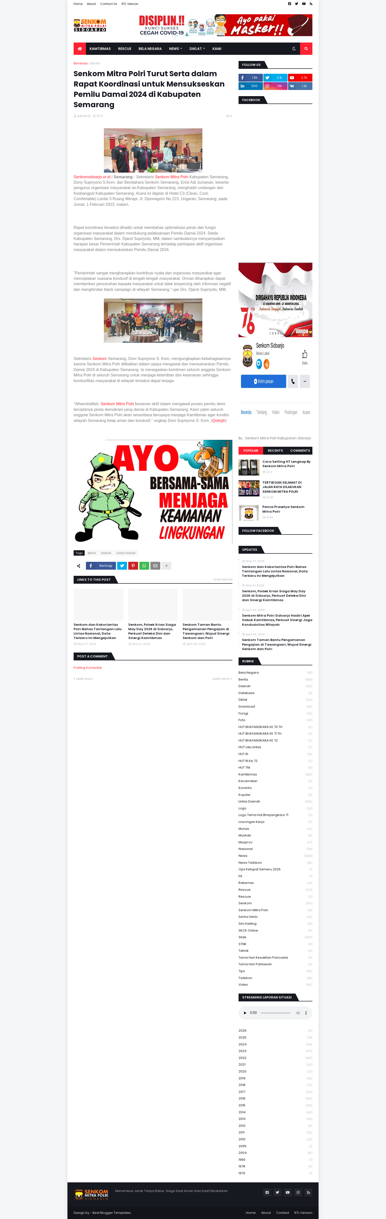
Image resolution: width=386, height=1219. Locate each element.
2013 (275, 1119)
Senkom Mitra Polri (171, 177)
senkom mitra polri (275, 910)
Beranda (81, 63)
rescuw (275, 896)
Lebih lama (221, 678)
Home (78, 4)
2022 (275, 1058)
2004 (275, 1153)
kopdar (275, 795)
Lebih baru (84, 678)
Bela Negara (275, 672)
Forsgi (275, 713)
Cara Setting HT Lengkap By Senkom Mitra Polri (286, 464)
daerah (106, 553)
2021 (275, 1064)
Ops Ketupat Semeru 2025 (275, 869)
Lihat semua (223, 579)
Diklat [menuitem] (196, 48)
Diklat (275, 699)
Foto (275, 720)
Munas (275, 829)
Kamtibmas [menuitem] (100, 48)
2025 (275, 1037)
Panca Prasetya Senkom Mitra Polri (283, 509)
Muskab (275, 835)
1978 (275, 1166)
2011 (275, 1132)
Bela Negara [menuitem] (150, 48)
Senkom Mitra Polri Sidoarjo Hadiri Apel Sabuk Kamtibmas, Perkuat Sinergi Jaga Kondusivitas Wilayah (277, 620)
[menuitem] (80, 49)
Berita (95, 63)
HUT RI (275, 754)
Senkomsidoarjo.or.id (92, 177)
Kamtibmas (275, 774)
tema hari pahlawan (275, 964)
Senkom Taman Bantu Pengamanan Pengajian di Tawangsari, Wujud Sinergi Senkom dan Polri (206, 631)
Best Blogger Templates (112, 1212)
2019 (275, 1078)
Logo (275, 808)
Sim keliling (275, 923)
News (275, 856)
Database (275, 693)
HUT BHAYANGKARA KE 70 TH (275, 727)
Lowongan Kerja (275, 822)
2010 (275, 1139)
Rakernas (275, 883)
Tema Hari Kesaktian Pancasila (275, 957)
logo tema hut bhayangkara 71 (275, 815)
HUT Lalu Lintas (275, 747)
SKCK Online (275, 930)
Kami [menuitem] (216, 48)
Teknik (275, 950)
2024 (275, 1044)
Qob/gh (218, 420)
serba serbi (275, 917)
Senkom (99, 359)
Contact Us (108, 4)
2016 (275, 1098)
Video (275, 984)
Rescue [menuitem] (124, 48)
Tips (275, 971)
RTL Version (130, 4)
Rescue (275, 889)
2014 (275, 1112)
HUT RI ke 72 (275, 761)
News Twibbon (275, 862)
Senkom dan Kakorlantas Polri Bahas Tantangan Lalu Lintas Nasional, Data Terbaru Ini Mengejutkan (98, 631)
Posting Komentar (88, 667)
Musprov (275, 842)
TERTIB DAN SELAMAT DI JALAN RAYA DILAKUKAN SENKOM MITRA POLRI (282, 487)
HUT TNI (275, 767)
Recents (275, 450)
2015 (275, 1105)
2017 (275, 1092)
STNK (275, 944)
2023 (275, 1051)
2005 (275, 1146)
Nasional (275, 849)
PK (275, 876)
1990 (275, 1159)
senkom (275, 903)
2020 (275, 1071)
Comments (300, 450)
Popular (250, 450)
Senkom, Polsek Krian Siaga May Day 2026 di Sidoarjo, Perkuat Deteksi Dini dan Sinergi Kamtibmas (152, 631)
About (91, 4)
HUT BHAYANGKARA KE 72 (275, 740)
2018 (275, 1085)
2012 (275, 1126)
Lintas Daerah (126, 553)
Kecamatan (275, 781)
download (275, 706)
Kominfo (275, 788)
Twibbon (275, 978)
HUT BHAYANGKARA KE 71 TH (275, 733)
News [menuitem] (174, 48)
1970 (275, 1173)
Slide (275, 937)
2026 (275, 1030)
